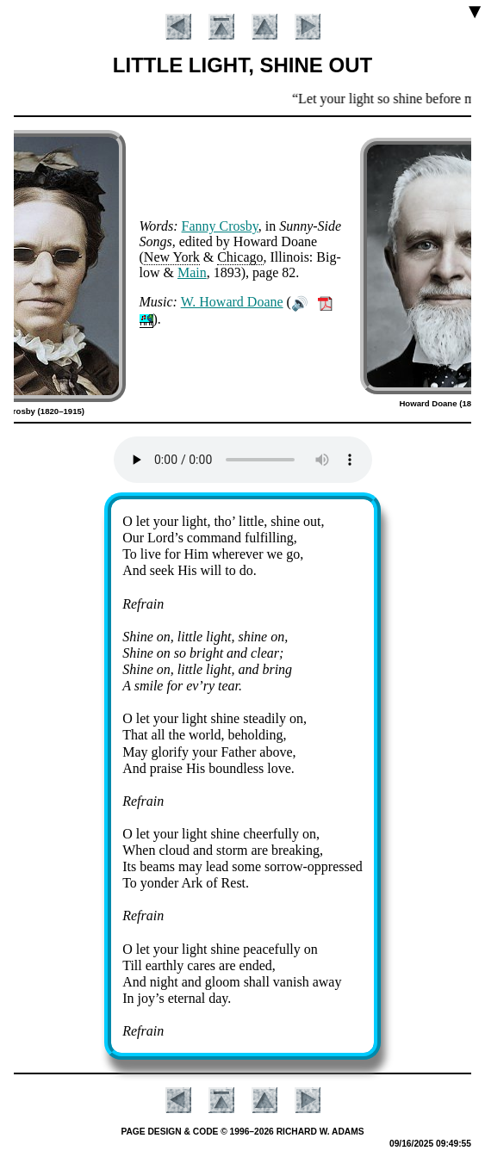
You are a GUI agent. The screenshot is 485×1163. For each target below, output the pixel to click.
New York (172, 257)
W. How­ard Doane (232, 301)
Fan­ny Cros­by (220, 226)
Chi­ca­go (240, 257)
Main (192, 272)
